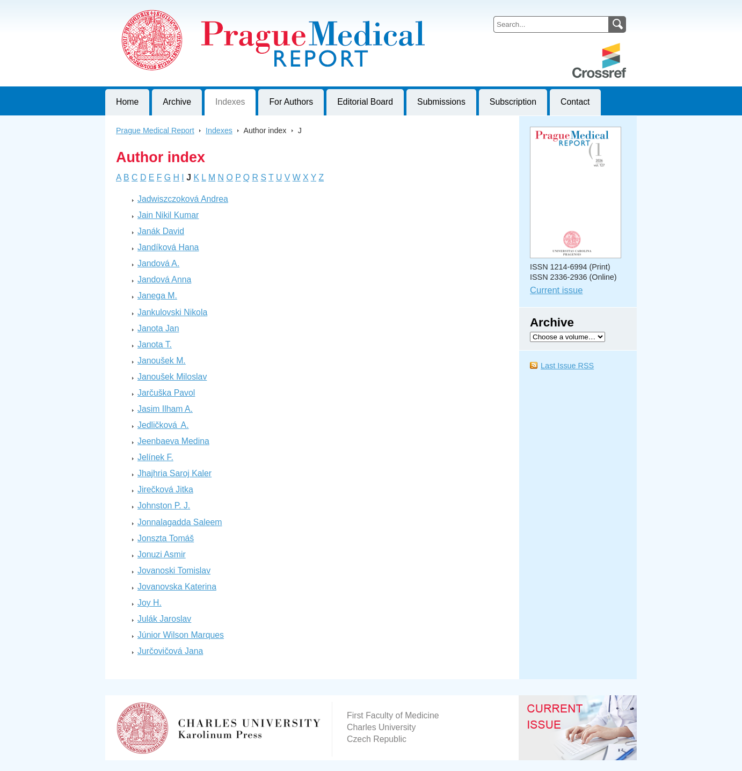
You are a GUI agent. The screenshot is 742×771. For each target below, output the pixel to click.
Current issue (556, 290)
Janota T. (154, 344)
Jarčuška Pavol (166, 392)
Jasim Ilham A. (165, 408)
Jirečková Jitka (165, 489)
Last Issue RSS (567, 365)
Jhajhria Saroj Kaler (174, 473)
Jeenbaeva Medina (173, 441)
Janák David (160, 231)
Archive (177, 101)
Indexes (230, 101)
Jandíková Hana (168, 247)
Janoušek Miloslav (172, 376)
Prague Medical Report (155, 130)
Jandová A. (158, 263)
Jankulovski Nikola (172, 312)
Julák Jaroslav (164, 618)
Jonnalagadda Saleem (179, 522)
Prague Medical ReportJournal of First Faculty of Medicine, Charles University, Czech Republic (237, 8)
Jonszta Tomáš (165, 538)
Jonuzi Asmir (161, 554)
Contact (575, 101)
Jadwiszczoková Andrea (182, 198)
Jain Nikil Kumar (168, 215)
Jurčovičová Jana (170, 651)
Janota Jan (158, 328)
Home (127, 101)
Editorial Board (365, 101)
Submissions (441, 101)
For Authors (291, 101)
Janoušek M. (161, 360)
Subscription (513, 101)
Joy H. (149, 602)
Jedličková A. (163, 425)
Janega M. (157, 295)
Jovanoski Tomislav (173, 570)
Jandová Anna (164, 279)
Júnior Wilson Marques (180, 634)
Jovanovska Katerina (176, 586)
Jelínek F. (155, 457)
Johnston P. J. (163, 505)
